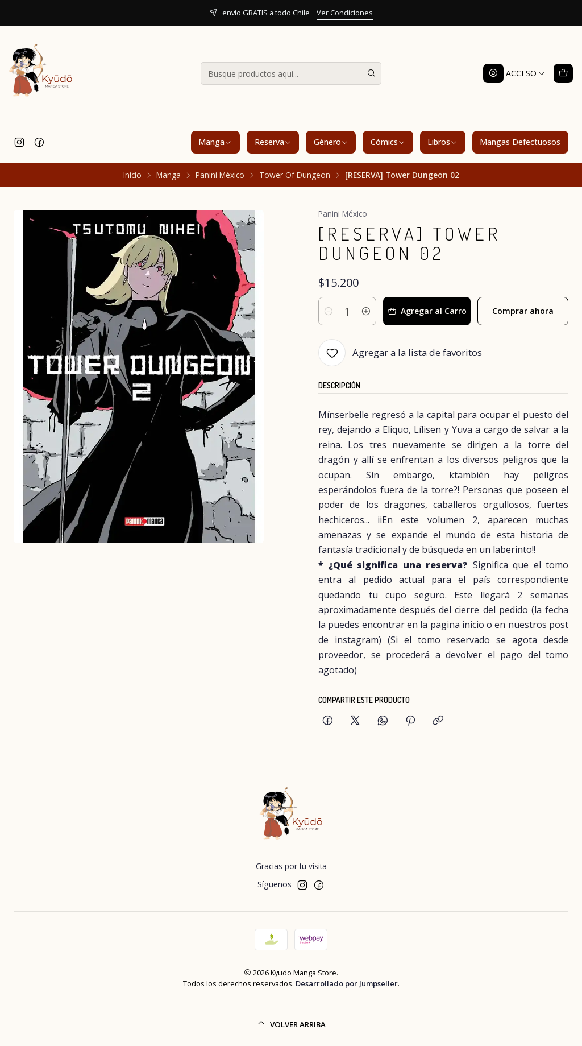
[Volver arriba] (291, 1024)
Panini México (220, 175)
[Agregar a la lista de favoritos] (400, 352)
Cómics (388, 142)
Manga (215, 142)
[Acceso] (514, 73)
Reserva (273, 142)
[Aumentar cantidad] (366, 311)
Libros (442, 142)
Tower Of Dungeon (294, 175)
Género (331, 142)
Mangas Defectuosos (520, 142)
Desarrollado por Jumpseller (347, 983)
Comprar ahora (523, 310)
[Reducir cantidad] (328, 311)
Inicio (132, 175)
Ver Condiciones (345, 12)
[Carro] (563, 73)
